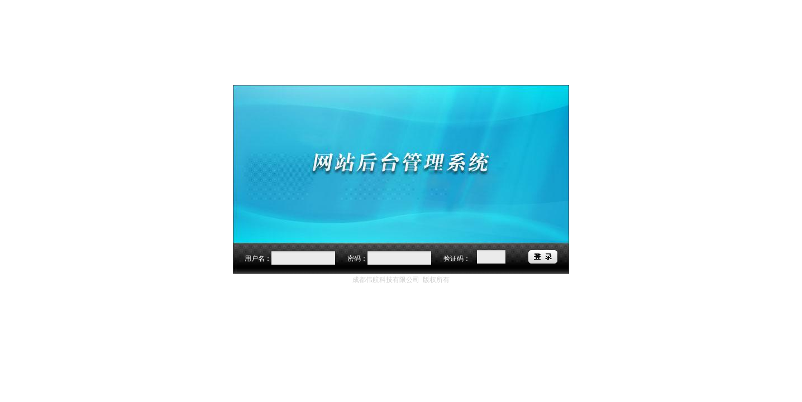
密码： (357, 258)
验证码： (456, 258)
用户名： (258, 258)
